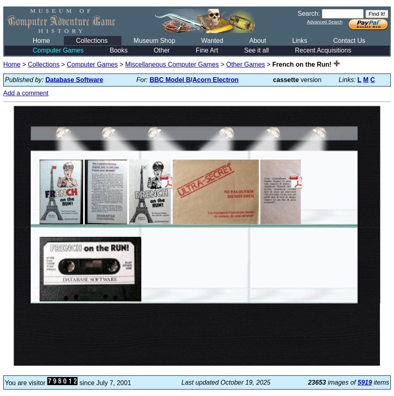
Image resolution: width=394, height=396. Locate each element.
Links (299, 40)
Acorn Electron (215, 79)
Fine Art (207, 50)
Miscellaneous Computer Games (172, 64)
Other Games (245, 64)
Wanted (212, 40)
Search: (309, 13)
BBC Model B (170, 79)
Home (41, 40)
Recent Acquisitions (323, 50)
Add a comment (25, 93)
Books (119, 50)
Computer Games (58, 50)
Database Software (74, 79)
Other (162, 50)
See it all (256, 50)
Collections (91, 40)
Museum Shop (154, 40)
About (257, 40)
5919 (365, 382)
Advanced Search (324, 21)
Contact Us (349, 40)
